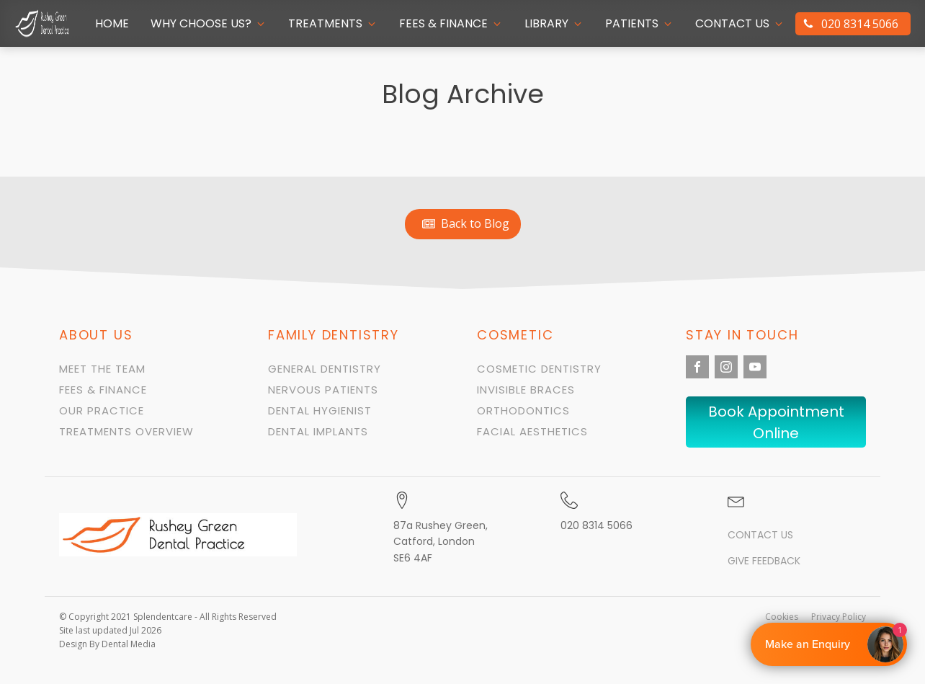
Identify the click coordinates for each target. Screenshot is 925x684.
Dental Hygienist (320, 410)
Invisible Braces (526, 389)
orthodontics (523, 410)
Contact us (760, 535)
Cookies (781, 617)
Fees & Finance (103, 389)
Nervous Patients (323, 389)
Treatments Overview (126, 431)
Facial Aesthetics (532, 431)
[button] (208, 24)
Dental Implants (318, 431)
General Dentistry (324, 368)
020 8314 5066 (596, 525)
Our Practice (101, 410)
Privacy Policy (838, 617)
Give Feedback (764, 561)
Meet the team (102, 368)
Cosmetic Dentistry (539, 368)
